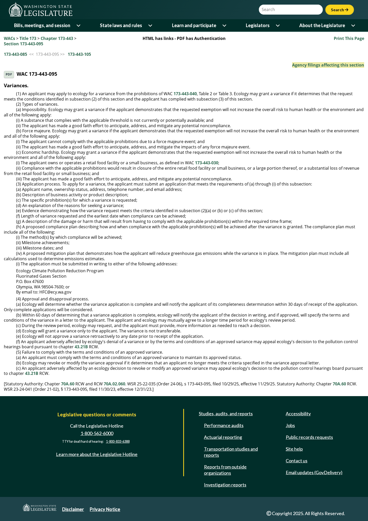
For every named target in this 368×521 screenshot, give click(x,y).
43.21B (81, 347)
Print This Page (349, 38)
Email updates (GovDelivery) (314, 472)
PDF (9, 74)
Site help (294, 449)
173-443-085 (15, 54)
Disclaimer (73, 509)
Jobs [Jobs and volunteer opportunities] (290, 425)
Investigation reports (225, 484)
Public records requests (309, 437)
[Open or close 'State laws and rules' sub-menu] (150, 25)
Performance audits (224, 425)
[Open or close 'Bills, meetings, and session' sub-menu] (79, 25)
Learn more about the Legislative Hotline (96, 454)
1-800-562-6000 (96, 433)
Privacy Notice (105, 509)
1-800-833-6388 (118, 441)
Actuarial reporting (223, 437)
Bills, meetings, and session (42, 25)
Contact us (296, 460)
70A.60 (67, 384)
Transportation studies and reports (231, 452)
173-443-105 (79, 54)
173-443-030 (206, 163)
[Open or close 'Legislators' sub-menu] (278, 25)
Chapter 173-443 (57, 38)
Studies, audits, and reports (226, 413)
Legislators (258, 25)
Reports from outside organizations (225, 470)
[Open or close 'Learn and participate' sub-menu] (225, 25)
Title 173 (27, 38)
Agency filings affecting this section (328, 65)
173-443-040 (185, 93)
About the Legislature (322, 25)
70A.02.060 (114, 384)
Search (339, 9)
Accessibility (298, 413)
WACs (9, 38)
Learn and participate (194, 25)
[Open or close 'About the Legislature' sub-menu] (353, 25)
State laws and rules (121, 25)
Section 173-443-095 (23, 44)
